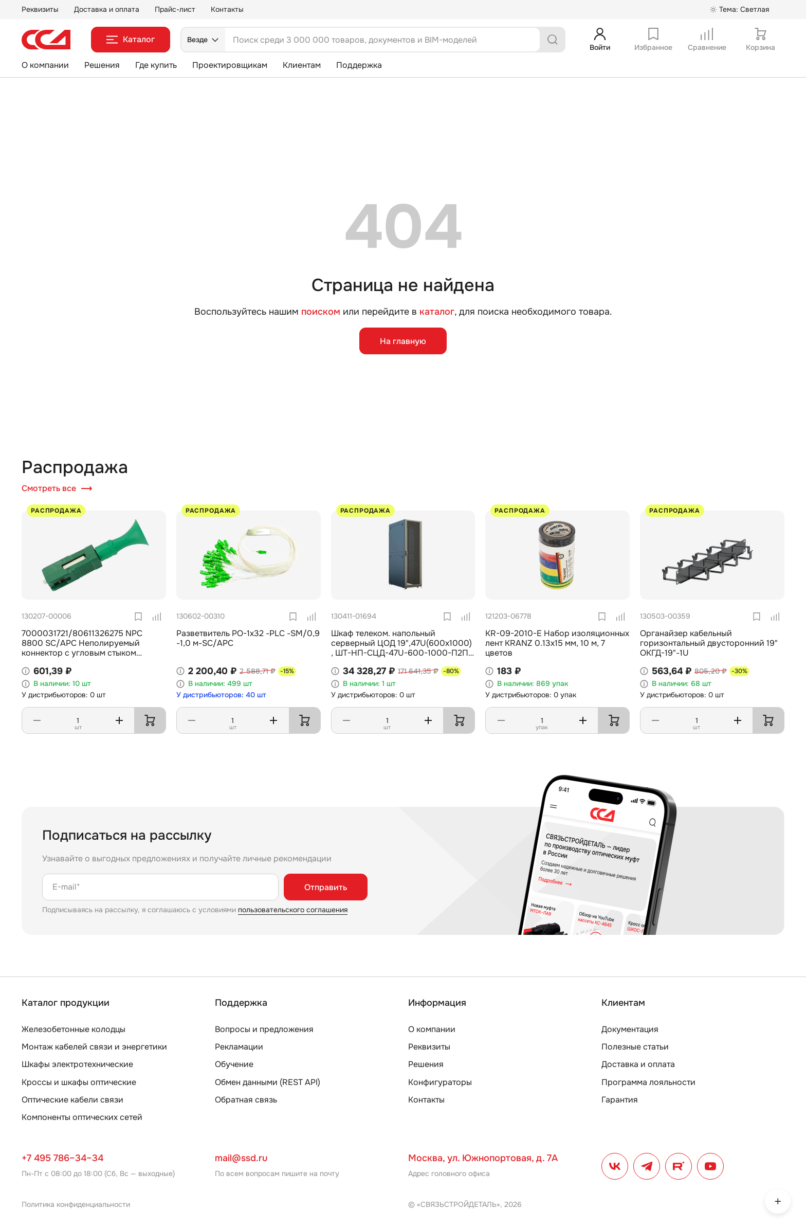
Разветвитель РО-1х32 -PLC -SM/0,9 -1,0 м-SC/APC (248, 638)
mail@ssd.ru (241, 1158)
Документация (629, 1029)
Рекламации (239, 1046)
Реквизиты (40, 9)
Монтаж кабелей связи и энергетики (94, 1046)
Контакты (227, 9)
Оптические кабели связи (72, 1099)
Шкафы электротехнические (77, 1064)
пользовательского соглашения (292, 909)
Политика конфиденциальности (76, 1204)
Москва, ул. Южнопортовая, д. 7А (483, 1158)
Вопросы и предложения (264, 1029)
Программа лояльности (648, 1082)
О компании (45, 65)
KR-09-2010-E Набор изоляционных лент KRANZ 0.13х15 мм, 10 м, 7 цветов (557, 643)
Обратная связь (246, 1099)
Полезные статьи (635, 1046)
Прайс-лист (175, 9)
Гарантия (619, 1099)
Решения (102, 65)
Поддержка (359, 65)
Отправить (325, 887)
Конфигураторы (440, 1082)
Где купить (156, 65)
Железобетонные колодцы (73, 1029)
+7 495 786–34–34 (62, 1158)
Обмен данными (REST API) (267, 1082)
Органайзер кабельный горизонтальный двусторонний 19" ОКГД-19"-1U (709, 643)
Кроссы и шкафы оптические (79, 1082)
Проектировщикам (229, 65)
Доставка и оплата (106, 9)
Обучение (234, 1064)
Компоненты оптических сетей (82, 1117)
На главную (403, 341)
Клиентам (302, 65)
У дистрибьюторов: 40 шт (221, 695)
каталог (436, 311)
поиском (320, 311)
